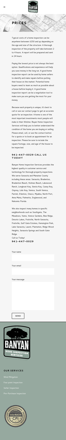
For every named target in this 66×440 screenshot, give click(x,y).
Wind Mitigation (11, 377)
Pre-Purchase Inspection (15, 393)
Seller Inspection (11, 388)
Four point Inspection (13, 382)
